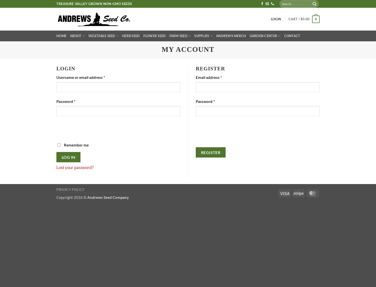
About (77, 36)
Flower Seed (154, 36)
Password (73, 101)
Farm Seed (180, 36)
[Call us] (272, 4)
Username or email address (88, 77)
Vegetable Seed (103, 36)
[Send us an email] (267, 4)
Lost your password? (75, 167)
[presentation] (94, 132)
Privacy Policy (70, 190)
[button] (304, 19)
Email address (216, 77)
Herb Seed (131, 36)
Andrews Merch (231, 36)
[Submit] (315, 4)
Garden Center (265, 36)
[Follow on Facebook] (262, 4)
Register (211, 152)
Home (61, 36)
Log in (68, 157)
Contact (292, 36)
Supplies (203, 36)
